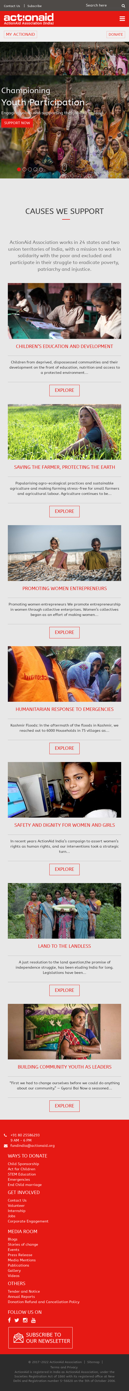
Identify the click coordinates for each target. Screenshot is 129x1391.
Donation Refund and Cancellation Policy (43, 1302)
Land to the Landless (64, 946)
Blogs (12, 1239)
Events (13, 1250)
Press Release (20, 1255)
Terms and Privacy (64, 1367)
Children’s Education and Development (64, 346)
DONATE (116, 34)
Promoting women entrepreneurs (64, 588)
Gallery (14, 1270)
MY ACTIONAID (20, 34)
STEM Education (22, 1174)
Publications (18, 1265)
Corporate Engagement (28, 1221)
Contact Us (12, 6)
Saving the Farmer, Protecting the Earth (64, 467)
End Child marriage (25, 1185)
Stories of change (23, 1244)
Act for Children (21, 1169)
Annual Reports (21, 1296)
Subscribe (34, 6)
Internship (17, 1211)
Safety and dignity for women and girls (64, 825)
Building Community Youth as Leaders (65, 1067)
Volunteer (16, 1205)
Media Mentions (22, 1260)
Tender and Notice (24, 1291)
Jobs (11, 1216)
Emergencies (19, 1179)
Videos (14, 1276)
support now (17, 123)
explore (64, 390)
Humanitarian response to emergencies (65, 709)
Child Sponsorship (23, 1164)
